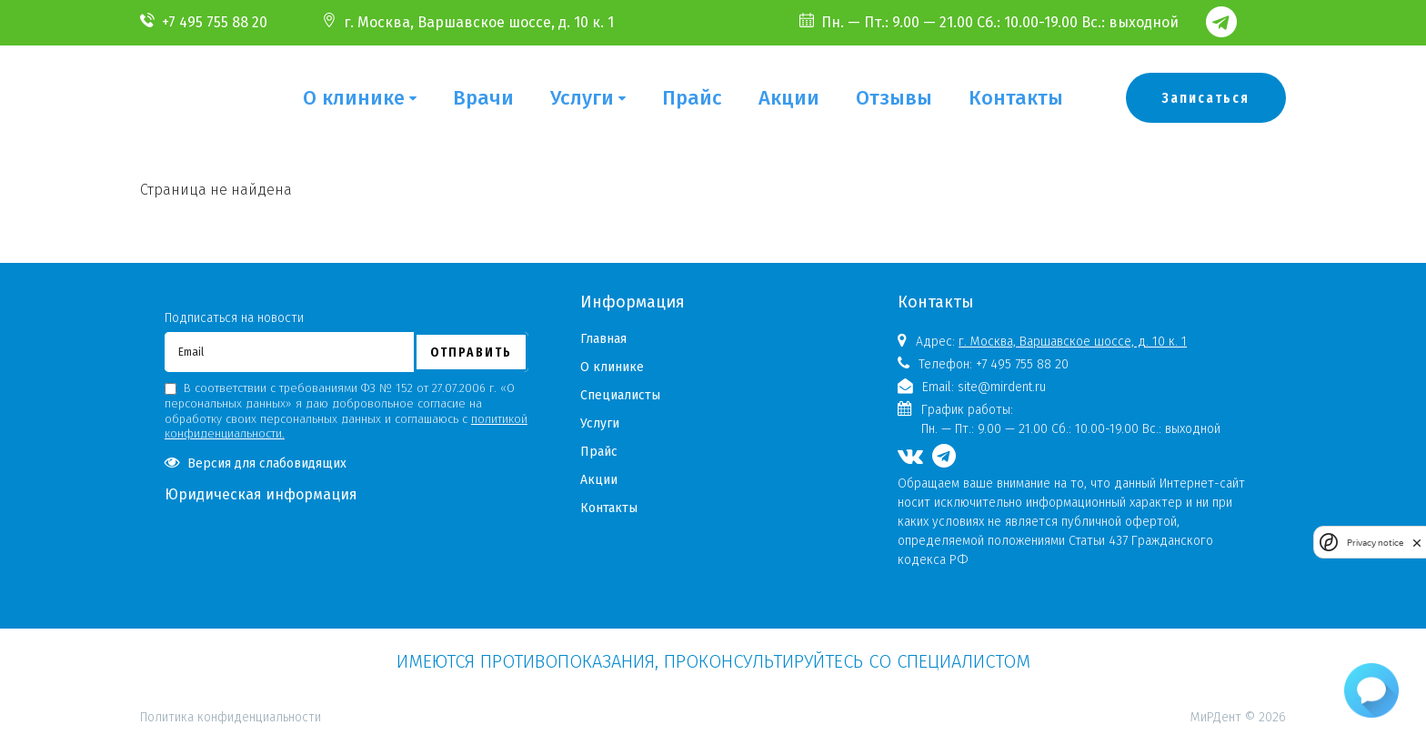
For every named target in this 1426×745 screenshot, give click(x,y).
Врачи (483, 98)
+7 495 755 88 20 (214, 22)
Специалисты (620, 395)
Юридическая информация (261, 494)
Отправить (471, 352)
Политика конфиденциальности (230, 638)
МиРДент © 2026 (1238, 717)
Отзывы (894, 98)
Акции (788, 98)
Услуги (582, 98)
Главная (603, 339)
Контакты (1016, 98)
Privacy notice (1375, 543)
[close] (1417, 542)
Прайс (692, 98)
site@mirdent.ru (1002, 387)
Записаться (1206, 97)
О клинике (354, 98)
